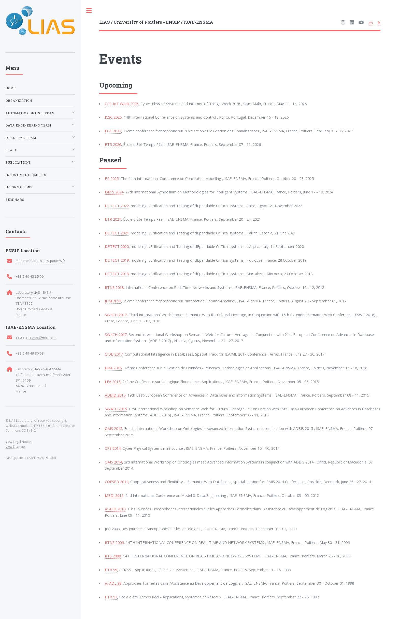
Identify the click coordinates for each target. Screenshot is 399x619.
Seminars (15, 200)
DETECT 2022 (117, 205)
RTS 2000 (113, 555)
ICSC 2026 (113, 117)
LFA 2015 (112, 381)
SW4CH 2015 (116, 408)
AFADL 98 (113, 583)
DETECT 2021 (117, 232)
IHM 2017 (113, 300)
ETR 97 (111, 596)
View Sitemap (15, 446)
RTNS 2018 (114, 287)
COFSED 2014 (116, 481)
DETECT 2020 (117, 246)
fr (379, 22)
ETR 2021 (113, 219)
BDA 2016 (113, 367)
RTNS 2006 (114, 542)
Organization (19, 101)
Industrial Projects (26, 175)
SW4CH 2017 (116, 314)
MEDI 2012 (114, 495)
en (371, 22)
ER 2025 (112, 178)
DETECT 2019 (117, 260)
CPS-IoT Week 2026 (121, 103)
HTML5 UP (40, 426)
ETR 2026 (113, 144)
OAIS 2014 (113, 462)
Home (11, 88)
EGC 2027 (113, 130)
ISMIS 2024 (114, 191)
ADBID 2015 (115, 395)
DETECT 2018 (117, 273)
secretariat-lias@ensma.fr (36, 337)
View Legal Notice (18, 442)
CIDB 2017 (114, 354)
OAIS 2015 (113, 428)
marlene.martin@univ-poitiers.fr (40, 260)
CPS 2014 (113, 448)
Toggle (89, 10)
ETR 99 (111, 569)
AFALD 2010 (115, 508)
